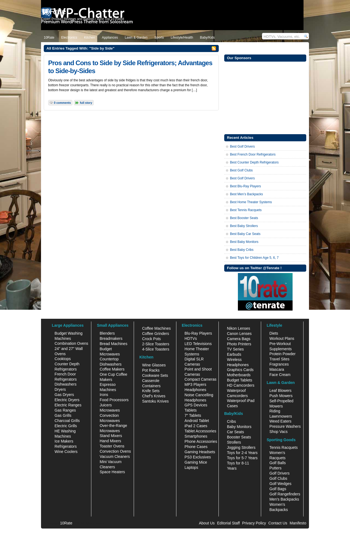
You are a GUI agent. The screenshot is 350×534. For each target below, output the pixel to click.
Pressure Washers (285, 426)
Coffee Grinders (155, 333)
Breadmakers (111, 338)
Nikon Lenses (238, 328)
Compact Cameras (201, 379)
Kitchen (89, 37)
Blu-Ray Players (198, 333)
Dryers (60, 389)
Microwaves (110, 410)
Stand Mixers (111, 435)
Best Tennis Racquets (246, 210)
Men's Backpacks (284, 499)
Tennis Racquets (283, 447)
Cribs (231, 421)
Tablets (191, 410)
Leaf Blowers (280, 390)
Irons (104, 394)
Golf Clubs (278, 478)
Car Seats (235, 432)
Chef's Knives (153, 396)
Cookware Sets (155, 375)
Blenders (107, 333)
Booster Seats (239, 437)
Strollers (234, 442)
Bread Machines (113, 343)
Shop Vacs (278, 431)
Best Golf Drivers (242, 146)
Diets (273, 333)
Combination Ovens (71, 343)
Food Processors (114, 400)
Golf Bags (277, 489)
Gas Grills (63, 415)
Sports (159, 37)
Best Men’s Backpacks (246, 194)
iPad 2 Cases (196, 426)
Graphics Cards (240, 370)
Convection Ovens (115, 451)
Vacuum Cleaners (115, 456)
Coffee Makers (112, 369)
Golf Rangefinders (284, 494)
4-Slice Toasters (155, 349)
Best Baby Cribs (241, 250)
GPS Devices (196, 405)
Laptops (191, 467)
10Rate (49, 37)
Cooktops (63, 359)
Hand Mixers (110, 441)
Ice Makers (64, 441)
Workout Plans (281, 338)
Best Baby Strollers (244, 226)
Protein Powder (282, 354)
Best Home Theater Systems (251, 202)
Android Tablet (197, 420)
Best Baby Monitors (244, 242)
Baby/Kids (207, 37)
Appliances (110, 37)
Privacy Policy (254, 523)
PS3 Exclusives (198, 457)
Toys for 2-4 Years (242, 452)
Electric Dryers (67, 400)
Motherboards (238, 375)
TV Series (235, 349)
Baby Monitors (239, 426)
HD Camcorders (240, 385)
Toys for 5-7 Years (242, 458)
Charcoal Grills (67, 420)
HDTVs (191, 338)
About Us (207, 523)
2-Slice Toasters (155, 344)
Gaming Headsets (200, 452)
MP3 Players (195, 384)
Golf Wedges (280, 483)
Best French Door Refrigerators (253, 154)
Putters (275, 468)
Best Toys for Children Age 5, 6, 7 (254, 258)
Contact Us (277, 523)
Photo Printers (239, 344)
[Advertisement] (265, 97)
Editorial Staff (228, 523)
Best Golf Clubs (241, 170)
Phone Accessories (201, 441)
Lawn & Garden (136, 37)
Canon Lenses (239, 333)
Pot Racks (151, 370)
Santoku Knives (155, 401)
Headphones (195, 389)
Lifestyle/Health (182, 37)
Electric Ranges (68, 405)
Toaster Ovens (112, 446)
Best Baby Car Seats (245, 234)
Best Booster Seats (244, 218)
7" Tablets (193, 415)
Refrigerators (66, 446)
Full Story (86, 102)
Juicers (106, 405)
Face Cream (279, 374)
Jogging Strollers (241, 447)
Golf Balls (277, 463)
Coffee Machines (156, 328)
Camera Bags (238, 339)
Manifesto (298, 523)
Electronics (69, 37)
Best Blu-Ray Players (245, 186)
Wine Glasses (154, 365)
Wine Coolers (66, 451)
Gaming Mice (196, 462)
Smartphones (196, 436)
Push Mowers (281, 396)
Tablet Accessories (200, 431)
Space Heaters (112, 472)
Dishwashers (66, 384)
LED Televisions (198, 343)
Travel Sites (279, 359)
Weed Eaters (280, 421)
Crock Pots (151, 339)
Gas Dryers (64, 394)
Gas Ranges (65, 410)
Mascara (276, 369)
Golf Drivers (279, 473)
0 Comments (62, 102)
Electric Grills (66, 426)
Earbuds (234, 354)
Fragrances (279, 364)
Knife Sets (151, 391)
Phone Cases (196, 446)
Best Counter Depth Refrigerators (254, 162)
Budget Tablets (239, 380)
